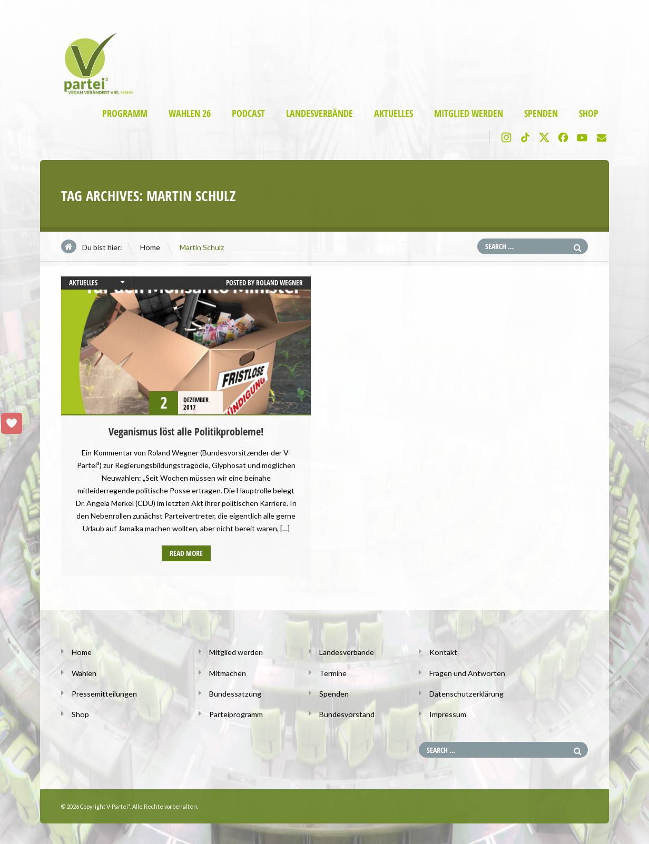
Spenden (541, 113)
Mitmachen (227, 672)
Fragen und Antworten (467, 672)
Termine (333, 672)
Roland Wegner (279, 282)
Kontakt (443, 652)
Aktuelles (393, 113)
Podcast (248, 113)
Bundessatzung (235, 693)
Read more (186, 553)
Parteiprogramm (235, 713)
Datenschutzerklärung (466, 693)
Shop (588, 113)
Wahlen (84, 672)
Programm (125, 113)
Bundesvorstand (346, 713)
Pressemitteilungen (104, 693)
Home (150, 247)
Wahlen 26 (190, 113)
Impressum (447, 713)
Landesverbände (319, 113)
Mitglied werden (468, 113)
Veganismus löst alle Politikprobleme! (186, 431)
